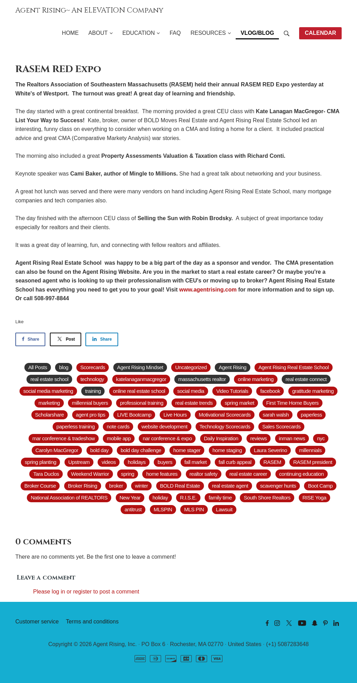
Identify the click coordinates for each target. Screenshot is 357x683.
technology (92, 379)
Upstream (79, 462)
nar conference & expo (167, 438)
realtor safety (204, 474)
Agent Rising (232, 367)
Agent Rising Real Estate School (293, 367)
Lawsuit (224, 509)
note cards (118, 426)
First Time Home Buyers (292, 403)
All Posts (37, 367)
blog (63, 367)
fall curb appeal (235, 462)
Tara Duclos (46, 474)
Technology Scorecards (224, 426)
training (93, 391)
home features (161, 474)
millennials (310, 450)
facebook (270, 391)
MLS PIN (194, 509)
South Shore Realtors (267, 497)
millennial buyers (90, 403)
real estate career (248, 474)
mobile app (119, 438)
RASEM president (312, 462)
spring (127, 474)
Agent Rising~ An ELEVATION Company (89, 10)
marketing (49, 403)
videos (108, 462)
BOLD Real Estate (180, 486)
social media (190, 391)
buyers (165, 462)
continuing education (301, 474)
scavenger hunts (278, 486)
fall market (195, 462)
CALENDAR (320, 33)
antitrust (133, 509)
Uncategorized (190, 367)
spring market (239, 403)
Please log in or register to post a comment (86, 592)
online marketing (255, 379)
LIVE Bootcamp (134, 415)
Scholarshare (49, 415)
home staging (227, 450)
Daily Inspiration (221, 438)
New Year (130, 497)
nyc (321, 438)
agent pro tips (90, 415)
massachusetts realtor (202, 379)
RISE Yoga (314, 497)
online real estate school (139, 391)
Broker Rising (82, 486)
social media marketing (48, 391)
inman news (292, 438)
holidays (136, 462)
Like (19, 321)
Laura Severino (270, 450)
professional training (141, 403)
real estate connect (306, 379)
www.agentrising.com (208, 290)
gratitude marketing (313, 391)
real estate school (49, 379)
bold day (99, 450)
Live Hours (175, 415)
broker (116, 486)
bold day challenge (141, 450)
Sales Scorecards (281, 426)
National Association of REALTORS (69, 497)
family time (219, 497)
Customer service (37, 621)
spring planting (40, 462)
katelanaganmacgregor (141, 379)
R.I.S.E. (188, 497)
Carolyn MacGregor (57, 450)
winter (141, 486)
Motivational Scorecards (225, 415)
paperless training (75, 426)
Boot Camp (320, 486)
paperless (311, 415)
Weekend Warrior (90, 474)
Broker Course (40, 486)
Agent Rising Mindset (140, 367)
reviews (258, 438)
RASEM (272, 462)
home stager (186, 450)
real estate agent (230, 486)
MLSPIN (163, 509)
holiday (160, 497)
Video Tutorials (232, 391)
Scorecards (92, 367)
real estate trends (194, 403)
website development (165, 426)
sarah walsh (276, 415)
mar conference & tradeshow (63, 438)
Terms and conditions (92, 621)
